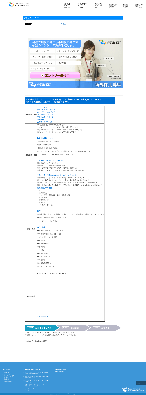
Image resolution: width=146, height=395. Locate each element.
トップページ (7, 369)
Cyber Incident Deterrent (37, 389)
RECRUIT (113, 6)
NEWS (125, 6)
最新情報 (6, 379)
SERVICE (98, 6)
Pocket (63, 24)
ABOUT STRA (67, 6)
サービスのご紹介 (9, 376)
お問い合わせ (8, 381)
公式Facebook (61, 369)
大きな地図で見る (42, 316)
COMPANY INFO (82, 6)
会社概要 (6, 372)
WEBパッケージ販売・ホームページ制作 (37, 381)
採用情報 (6, 378)
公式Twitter (60, 371)
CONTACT (139, 6)
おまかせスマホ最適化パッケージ (37, 385)
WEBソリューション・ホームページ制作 (37, 377)
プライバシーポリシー (10, 374)
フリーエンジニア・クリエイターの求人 (37, 373)
